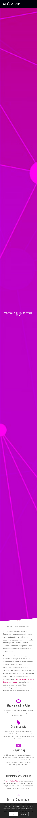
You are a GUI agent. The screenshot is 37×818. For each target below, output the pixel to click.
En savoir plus (23, 814)
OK (13, 814)
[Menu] (31, 4)
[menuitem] (31, 4)
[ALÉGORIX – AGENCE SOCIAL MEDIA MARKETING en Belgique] (15, 4)
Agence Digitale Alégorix (12, 781)
